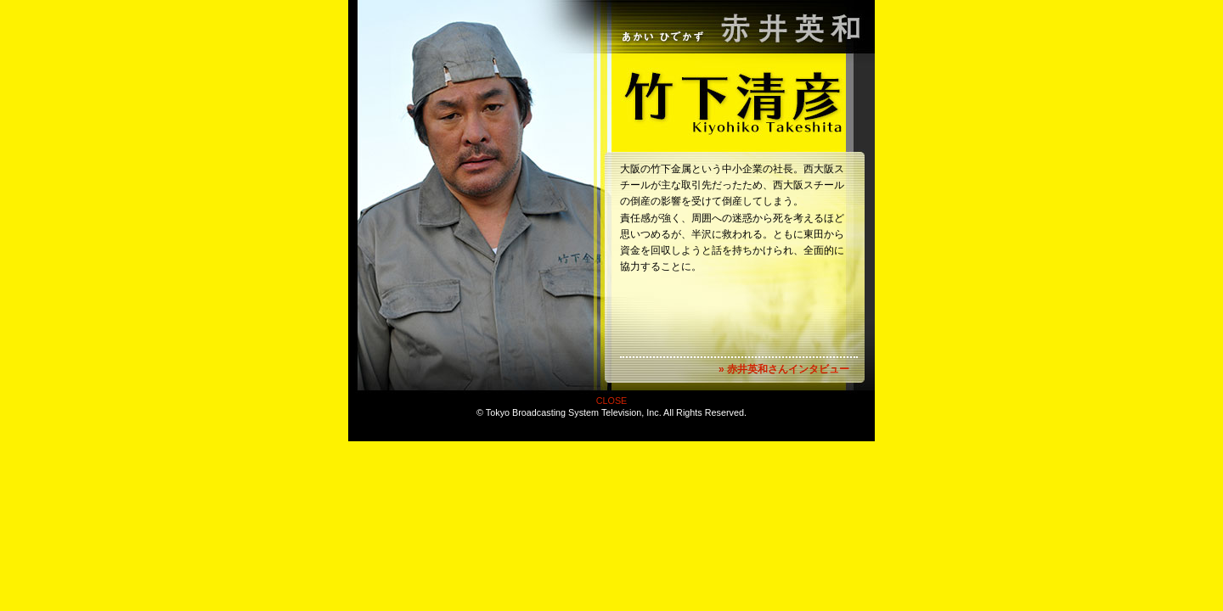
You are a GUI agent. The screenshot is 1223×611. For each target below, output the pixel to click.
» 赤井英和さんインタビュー (784, 369)
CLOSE (612, 400)
